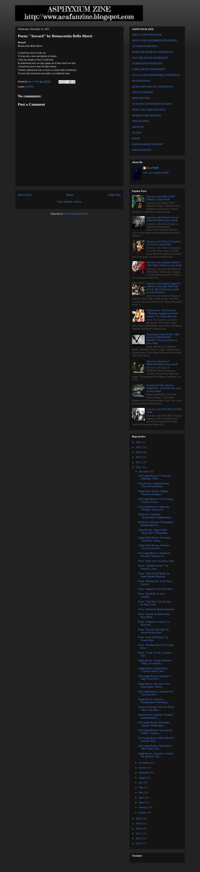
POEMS (30, 86)
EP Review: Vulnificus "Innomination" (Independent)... (155, 516)
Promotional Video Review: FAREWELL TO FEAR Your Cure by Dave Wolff (163, 388)
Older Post (114, 194)
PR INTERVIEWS (141, 81)
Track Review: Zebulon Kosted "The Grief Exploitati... (153, 485)
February (143, 807)
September (144, 772)
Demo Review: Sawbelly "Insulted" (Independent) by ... (155, 716)
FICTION (137, 132)
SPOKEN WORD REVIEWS (146, 115)
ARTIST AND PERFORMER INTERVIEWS (154, 40)
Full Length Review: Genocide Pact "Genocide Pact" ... (155, 693)
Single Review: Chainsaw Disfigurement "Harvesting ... (154, 701)
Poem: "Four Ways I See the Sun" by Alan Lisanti (154, 603)
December (144, 471)
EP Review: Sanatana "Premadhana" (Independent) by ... (156, 524)
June (141, 787)
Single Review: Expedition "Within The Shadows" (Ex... (155, 755)
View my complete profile (156, 172)
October (143, 767)
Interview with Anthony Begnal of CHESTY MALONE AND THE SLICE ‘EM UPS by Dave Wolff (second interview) (163, 288)
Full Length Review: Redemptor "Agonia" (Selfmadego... (154, 724)
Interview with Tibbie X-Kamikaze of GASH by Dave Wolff (163, 243)
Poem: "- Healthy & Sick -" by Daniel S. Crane (153, 567)
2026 (138, 442)
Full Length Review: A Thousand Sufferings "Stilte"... (154, 477)
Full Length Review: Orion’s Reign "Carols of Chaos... (155, 500)
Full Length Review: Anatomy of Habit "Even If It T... (154, 677)
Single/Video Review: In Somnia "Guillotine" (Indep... (154, 539)
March (142, 802)
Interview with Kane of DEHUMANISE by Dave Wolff (162, 363)
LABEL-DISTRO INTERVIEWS (148, 69)
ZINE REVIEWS (140, 121)
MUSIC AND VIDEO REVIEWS (148, 109)
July (141, 782)
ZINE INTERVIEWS (142, 92)
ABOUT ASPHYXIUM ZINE (147, 34)
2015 (138, 843)
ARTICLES (138, 127)
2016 (138, 838)
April (142, 797)
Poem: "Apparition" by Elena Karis (155, 589)
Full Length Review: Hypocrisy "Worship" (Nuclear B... (153, 508)
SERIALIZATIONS (142, 150)
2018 (138, 828)
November (144, 762)
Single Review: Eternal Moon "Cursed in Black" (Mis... (152, 670)
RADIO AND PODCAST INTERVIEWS (152, 86)
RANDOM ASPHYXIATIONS (147, 144)
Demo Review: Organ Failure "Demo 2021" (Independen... (153, 531)
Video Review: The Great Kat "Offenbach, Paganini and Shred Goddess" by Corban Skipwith (162, 313)
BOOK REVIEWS (141, 98)
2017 (138, 833)
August (142, 777)
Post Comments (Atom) (76, 213)
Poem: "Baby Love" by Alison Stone (156, 561)
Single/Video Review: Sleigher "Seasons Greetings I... (153, 493)
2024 (138, 452)
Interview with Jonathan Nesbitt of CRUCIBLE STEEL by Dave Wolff (164, 264)
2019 (138, 823)
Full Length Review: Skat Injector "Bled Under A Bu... (155, 747)
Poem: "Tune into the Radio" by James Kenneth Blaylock (153, 575)
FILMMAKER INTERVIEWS (147, 63)
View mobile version (69, 201)
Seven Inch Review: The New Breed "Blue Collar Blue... (156, 708)
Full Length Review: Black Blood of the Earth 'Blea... (156, 739)
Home (69, 194)
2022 (138, 462)
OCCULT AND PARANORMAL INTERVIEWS (156, 75)
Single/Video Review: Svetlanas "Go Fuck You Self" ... (154, 547)
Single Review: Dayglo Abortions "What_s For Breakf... (154, 662)
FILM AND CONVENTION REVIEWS (152, 104)
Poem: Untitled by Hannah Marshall (156, 609)
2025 (138, 447)
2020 (138, 818)
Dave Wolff (152, 168)
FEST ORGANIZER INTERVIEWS (150, 58)
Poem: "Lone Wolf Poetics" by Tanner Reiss (153, 639)
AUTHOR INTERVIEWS (145, 46)
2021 (138, 467)
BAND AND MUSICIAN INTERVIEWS (152, 52)
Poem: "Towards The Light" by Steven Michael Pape (153, 631)
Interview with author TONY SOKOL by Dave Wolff (160, 198)
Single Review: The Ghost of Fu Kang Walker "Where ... (154, 685)
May (141, 792)
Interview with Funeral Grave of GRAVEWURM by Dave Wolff (162, 219)
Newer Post (25, 194)
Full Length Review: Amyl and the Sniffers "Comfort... (155, 732)
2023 (138, 457)
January (143, 812)
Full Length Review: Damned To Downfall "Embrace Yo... (154, 554)
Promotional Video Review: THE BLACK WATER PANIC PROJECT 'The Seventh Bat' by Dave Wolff (162, 339)
